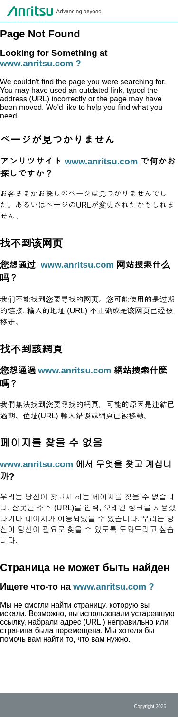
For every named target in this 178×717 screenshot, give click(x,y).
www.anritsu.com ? (40, 63)
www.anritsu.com (101, 161)
